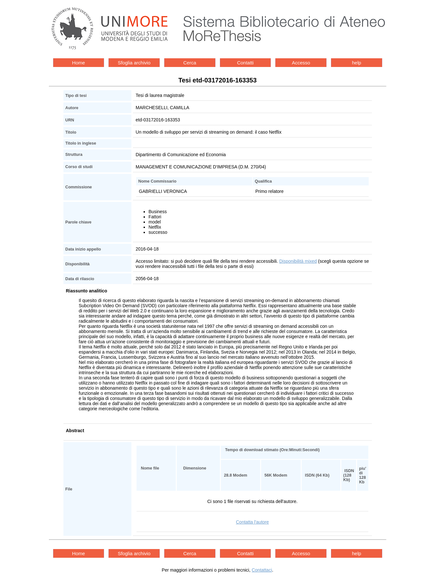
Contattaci (262, 570)
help (356, 62)
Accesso (301, 62)
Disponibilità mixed (298, 261)
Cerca (189, 62)
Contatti (245, 62)
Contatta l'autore (252, 522)
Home (78, 62)
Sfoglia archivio (134, 62)
